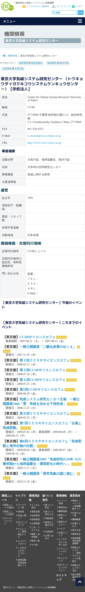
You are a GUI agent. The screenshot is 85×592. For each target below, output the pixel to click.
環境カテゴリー (63, 523)
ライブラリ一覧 (22, 506)
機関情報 (12, 56)
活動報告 (49, 518)
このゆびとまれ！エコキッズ (22, 551)
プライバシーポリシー (63, 551)
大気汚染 (19, 68)
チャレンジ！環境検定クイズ (22, 533)
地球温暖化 (36, 63)
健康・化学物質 (35, 535)
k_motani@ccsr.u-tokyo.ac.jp (44, 135)
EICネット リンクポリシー (63, 568)
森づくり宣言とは (49, 513)
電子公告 (76, 530)
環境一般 (35, 541)
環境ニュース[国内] (9, 506)
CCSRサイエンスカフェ (37, 337)
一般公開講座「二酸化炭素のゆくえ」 (48, 347)
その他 (34, 544)
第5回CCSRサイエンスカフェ (42, 389)
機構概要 (76, 519)
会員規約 (49, 531)
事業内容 (76, 534)
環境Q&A (63, 507)
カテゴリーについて (8, 521)
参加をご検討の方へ (49, 525)
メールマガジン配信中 (37, 6)
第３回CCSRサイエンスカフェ (42, 370)
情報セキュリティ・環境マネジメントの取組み (76, 554)
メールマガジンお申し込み (63, 542)
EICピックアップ (22, 523)
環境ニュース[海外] (9, 513)
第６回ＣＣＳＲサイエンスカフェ (45, 413)
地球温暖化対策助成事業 (76, 541)
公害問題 (35, 523)
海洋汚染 (64, 63)
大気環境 (6, 68)
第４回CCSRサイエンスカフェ (42, 380)
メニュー (9, 21)
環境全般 (35, 511)
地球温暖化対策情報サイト (22, 563)
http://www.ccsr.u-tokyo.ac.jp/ (44, 142)
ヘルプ (79, 6)
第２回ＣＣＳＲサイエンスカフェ (45, 360)
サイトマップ (63, 6)
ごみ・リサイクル (35, 528)
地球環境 (23, 63)
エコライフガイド (22, 542)
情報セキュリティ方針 (76, 568)
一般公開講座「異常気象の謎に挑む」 (48, 473)
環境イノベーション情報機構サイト (76, 504)
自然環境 (35, 515)
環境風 (21, 511)
